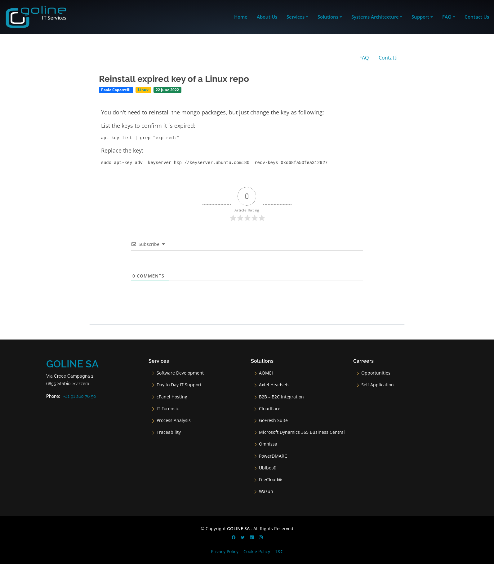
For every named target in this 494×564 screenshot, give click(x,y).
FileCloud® (270, 479)
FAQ (364, 57)
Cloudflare (269, 408)
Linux (143, 89)
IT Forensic (168, 408)
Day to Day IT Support (179, 385)
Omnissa (268, 444)
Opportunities (375, 373)
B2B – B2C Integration (281, 397)
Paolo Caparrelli (116, 89)
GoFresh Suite (273, 420)
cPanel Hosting (172, 397)
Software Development (180, 373)
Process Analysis (174, 420)
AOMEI (266, 373)
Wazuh (266, 491)
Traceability (169, 432)
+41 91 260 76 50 (79, 396)
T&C (279, 551)
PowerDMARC (273, 456)
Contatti (388, 57)
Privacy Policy (224, 551)
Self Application (377, 385)
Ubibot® (268, 468)
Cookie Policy (256, 551)
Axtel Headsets (274, 385)
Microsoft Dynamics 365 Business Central (302, 432)
